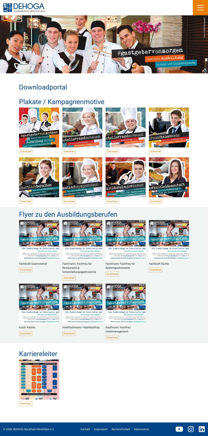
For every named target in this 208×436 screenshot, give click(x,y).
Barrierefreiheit (121, 429)
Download (25, 151)
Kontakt (85, 429)
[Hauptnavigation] (200, 7)
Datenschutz (141, 429)
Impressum (101, 429)
